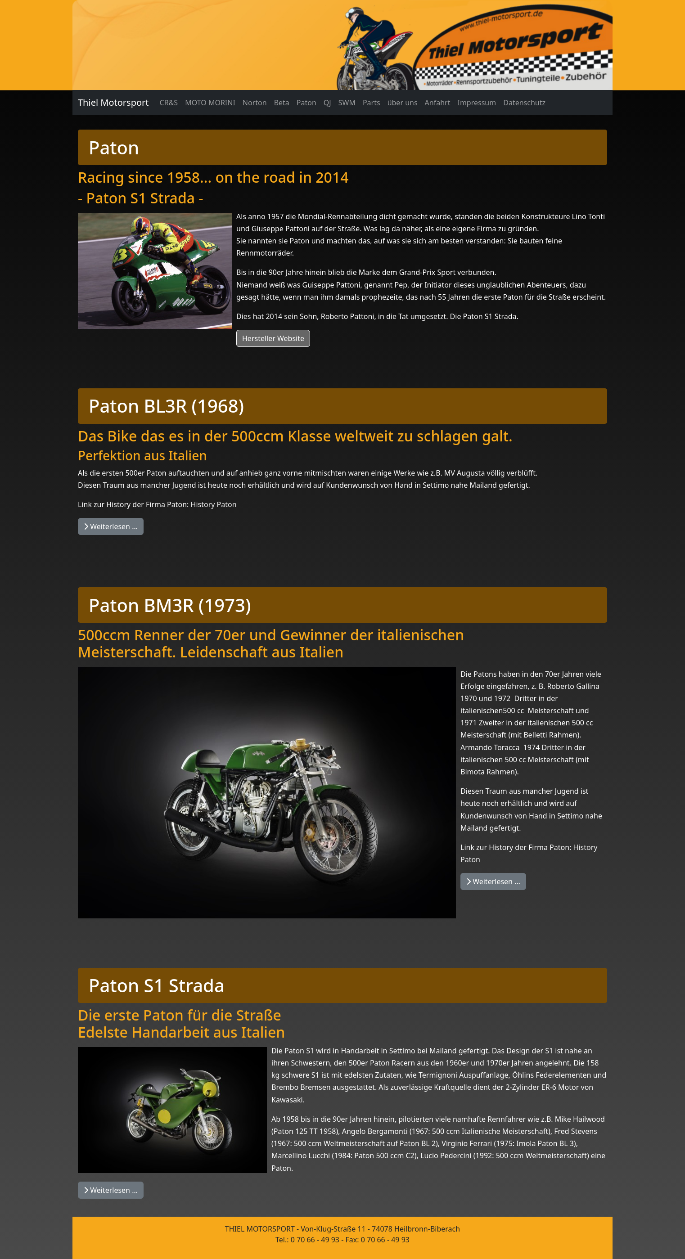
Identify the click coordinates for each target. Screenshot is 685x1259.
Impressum (476, 103)
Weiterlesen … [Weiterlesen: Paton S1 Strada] (111, 1190)
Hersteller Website (273, 338)
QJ (327, 103)
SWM (347, 103)
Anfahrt (438, 103)
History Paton (214, 504)
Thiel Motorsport (113, 102)
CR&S (169, 103)
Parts (371, 103)
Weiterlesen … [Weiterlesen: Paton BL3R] (111, 526)
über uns (403, 103)
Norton (255, 103)
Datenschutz (524, 103)
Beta (281, 103)
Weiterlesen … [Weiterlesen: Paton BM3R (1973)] (493, 881)
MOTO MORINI (210, 103)
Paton (306, 103)
